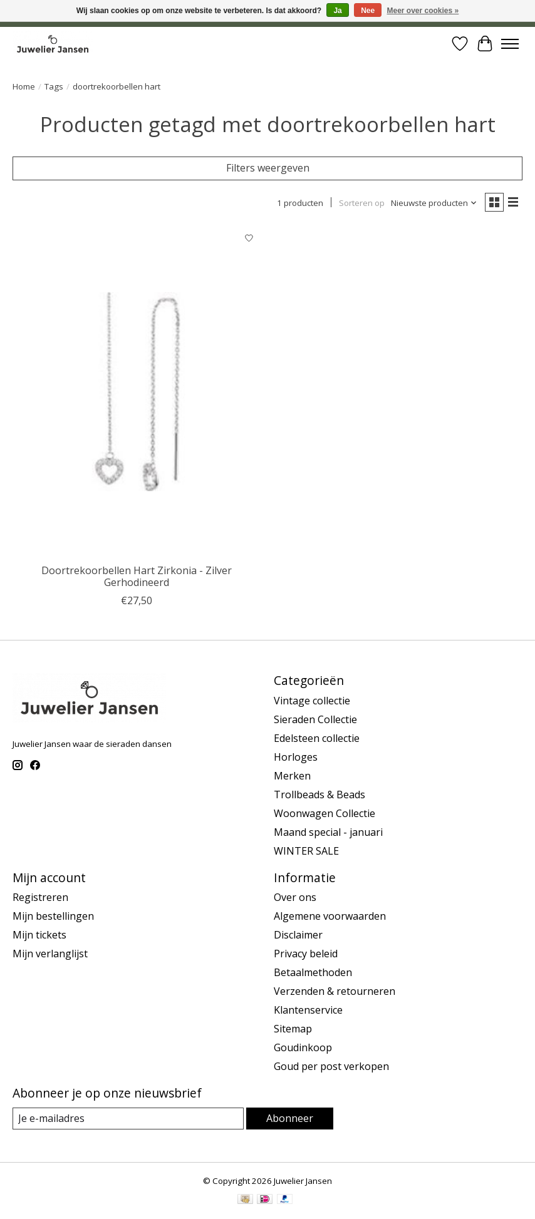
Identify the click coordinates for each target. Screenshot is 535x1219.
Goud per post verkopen (331, 1066)
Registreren (40, 897)
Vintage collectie (312, 700)
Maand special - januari (328, 832)
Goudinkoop (303, 1047)
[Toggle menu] (509, 43)
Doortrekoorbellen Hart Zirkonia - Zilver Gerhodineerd (136, 576)
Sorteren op (362, 202)
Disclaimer (298, 935)
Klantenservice (308, 1010)
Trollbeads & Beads (319, 794)
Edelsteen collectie (317, 738)
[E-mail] (128, 1118)
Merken (292, 776)
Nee (368, 10)
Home (24, 86)
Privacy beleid (306, 953)
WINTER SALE (306, 851)
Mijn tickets (39, 935)
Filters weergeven (267, 168)
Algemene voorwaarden (330, 916)
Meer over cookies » (423, 10)
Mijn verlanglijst (50, 953)
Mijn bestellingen (53, 916)
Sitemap (293, 1029)
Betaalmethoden (313, 972)
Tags (53, 86)
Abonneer (289, 1118)
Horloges (296, 757)
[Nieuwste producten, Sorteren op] (434, 202)
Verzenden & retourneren (334, 991)
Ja (337, 10)
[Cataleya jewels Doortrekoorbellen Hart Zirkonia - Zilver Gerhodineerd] (137, 392)
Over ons (295, 897)
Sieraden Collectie (315, 719)
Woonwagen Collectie (324, 813)
